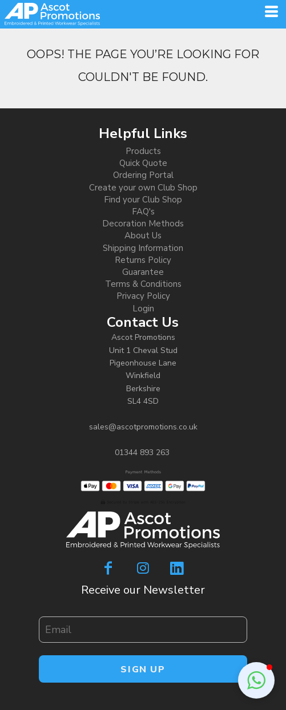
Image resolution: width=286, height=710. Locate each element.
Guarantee (143, 272)
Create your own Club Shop (143, 187)
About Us (143, 235)
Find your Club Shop (143, 199)
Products (143, 151)
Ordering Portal (143, 175)
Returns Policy (143, 260)
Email (48, 610)
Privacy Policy (143, 296)
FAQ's (143, 211)
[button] (256, 680)
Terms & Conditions (143, 284)
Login (143, 308)
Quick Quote (143, 163)
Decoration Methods (143, 223)
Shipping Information (143, 248)
